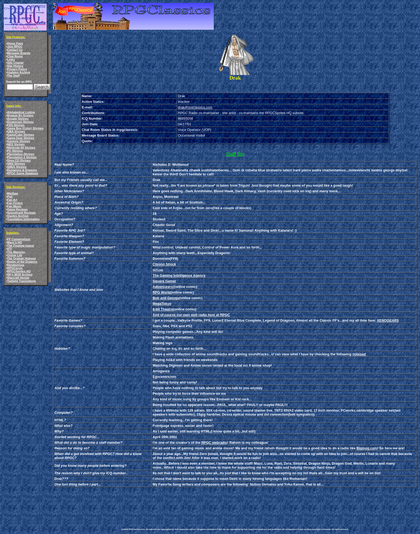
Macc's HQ (14, 242)
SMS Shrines (16, 163)
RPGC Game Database (22, 173)
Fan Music (14, 206)
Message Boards (18, 53)
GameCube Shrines (20, 134)
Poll (10, 196)
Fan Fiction (15, 203)
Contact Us (14, 49)
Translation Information (23, 219)
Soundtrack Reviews (21, 212)
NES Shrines (16, 144)
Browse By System (20, 115)
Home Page (15, 43)
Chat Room (15, 56)
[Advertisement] (219, 504)
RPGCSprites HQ (19, 271)
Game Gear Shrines (20, 138)
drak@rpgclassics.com (195, 107)
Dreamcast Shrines (20, 121)
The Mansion (16, 252)
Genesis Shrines (18, 141)
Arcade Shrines (18, 118)
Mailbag (12, 193)
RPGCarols (14, 268)
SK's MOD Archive (20, 274)
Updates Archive (18, 72)
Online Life (14, 255)
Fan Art (12, 199)
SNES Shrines (17, 166)
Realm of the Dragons (22, 261)
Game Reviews (17, 209)
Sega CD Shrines (19, 160)
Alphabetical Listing (21, 112)
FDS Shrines (16, 125)
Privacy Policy (17, 69)
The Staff (13, 75)
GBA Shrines (16, 131)
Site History (15, 65)
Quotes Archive (18, 215)
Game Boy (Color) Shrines (25, 128)
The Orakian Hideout (21, 258)
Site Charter (15, 62)
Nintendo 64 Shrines (21, 147)
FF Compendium (18, 239)
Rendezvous (15, 264)
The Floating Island (20, 245)
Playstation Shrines (20, 154)
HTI (9, 248)
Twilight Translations (21, 281)
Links (11, 59)
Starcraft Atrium (18, 277)
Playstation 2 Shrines (22, 157)
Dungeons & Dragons (22, 170)
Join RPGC (14, 46)
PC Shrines (15, 150)
